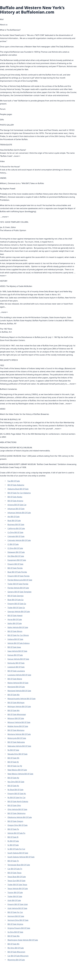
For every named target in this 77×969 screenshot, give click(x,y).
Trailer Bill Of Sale (15, 896)
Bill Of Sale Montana (16, 730)
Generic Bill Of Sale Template (19, 592)
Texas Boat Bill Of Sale (17, 876)
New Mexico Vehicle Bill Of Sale (20, 774)
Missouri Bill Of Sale (16, 718)
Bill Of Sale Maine (15, 679)
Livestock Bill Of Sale (16, 667)
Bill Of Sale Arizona (15, 501)
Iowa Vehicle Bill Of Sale (17, 651)
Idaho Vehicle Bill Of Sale (18, 627)
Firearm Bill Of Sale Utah (18, 904)
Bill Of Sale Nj (13, 762)
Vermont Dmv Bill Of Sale (18, 920)
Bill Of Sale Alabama (16, 485)
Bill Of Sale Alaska (15, 497)
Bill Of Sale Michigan (16, 702)
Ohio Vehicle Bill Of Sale (17, 809)
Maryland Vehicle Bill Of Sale (19, 690)
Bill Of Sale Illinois (15, 631)
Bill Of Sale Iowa (14, 647)
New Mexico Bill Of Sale (17, 770)
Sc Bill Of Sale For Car (16, 849)
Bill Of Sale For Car (15, 912)
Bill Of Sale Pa (13, 829)
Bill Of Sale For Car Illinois (18, 635)
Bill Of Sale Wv (13, 944)
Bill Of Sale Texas (14, 873)
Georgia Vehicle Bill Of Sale (19, 611)
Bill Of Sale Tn (13, 861)
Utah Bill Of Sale (14, 900)
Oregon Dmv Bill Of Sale (17, 825)
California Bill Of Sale (16, 528)
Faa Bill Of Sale (14, 481)
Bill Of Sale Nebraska (16, 742)
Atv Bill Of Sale (13, 516)
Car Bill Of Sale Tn (15, 869)
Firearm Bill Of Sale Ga (17, 603)
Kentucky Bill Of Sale (16, 663)
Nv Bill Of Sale (13, 750)
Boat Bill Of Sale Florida (17, 572)
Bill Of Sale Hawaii (15, 615)
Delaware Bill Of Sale (16, 552)
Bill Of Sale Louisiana (16, 671)
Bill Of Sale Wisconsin (16, 952)
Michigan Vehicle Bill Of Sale (19, 706)
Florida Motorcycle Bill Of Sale (20, 580)
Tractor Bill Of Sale (15, 892)
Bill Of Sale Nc (13, 785)
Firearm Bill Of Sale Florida (18, 576)
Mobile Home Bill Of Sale (18, 726)
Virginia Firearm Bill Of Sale (19, 928)
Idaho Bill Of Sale (15, 623)
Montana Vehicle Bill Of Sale (19, 734)
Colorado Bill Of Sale (16, 536)
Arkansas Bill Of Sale (16, 508)
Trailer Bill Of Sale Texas (17, 884)
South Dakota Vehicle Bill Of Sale (21, 857)
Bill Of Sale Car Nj (15, 766)
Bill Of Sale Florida (15, 568)
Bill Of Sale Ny (13, 778)
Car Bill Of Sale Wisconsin (18, 956)
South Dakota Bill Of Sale (18, 853)
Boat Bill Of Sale (14, 520)
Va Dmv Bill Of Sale (15, 932)
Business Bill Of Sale (16, 524)
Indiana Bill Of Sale (15, 639)
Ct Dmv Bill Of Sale (15, 548)
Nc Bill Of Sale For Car (17, 797)
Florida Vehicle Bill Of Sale (18, 588)
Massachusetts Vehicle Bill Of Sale (22, 698)
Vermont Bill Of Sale (16, 916)
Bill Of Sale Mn (14, 710)
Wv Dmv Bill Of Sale (16, 948)
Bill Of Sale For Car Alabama (19, 493)
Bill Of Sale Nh (13, 758)
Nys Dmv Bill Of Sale (16, 781)
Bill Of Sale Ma (13, 694)
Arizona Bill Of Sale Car (17, 505)
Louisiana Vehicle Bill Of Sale (19, 675)
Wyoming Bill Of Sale (16, 960)
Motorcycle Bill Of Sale (17, 738)
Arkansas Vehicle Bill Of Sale (19, 512)
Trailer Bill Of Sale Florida (18, 584)
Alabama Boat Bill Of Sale (18, 489)
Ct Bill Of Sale (13, 544)
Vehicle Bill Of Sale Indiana (19, 643)
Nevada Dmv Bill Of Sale (17, 754)
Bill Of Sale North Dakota (18, 801)
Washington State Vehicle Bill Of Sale (23, 940)
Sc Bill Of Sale (13, 845)
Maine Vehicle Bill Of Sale (18, 683)
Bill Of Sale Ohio (14, 805)
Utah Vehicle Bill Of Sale (17, 908)
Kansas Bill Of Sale (15, 655)
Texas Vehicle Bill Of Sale (18, 888)
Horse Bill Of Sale (15, 619)
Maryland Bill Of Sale (16, 687)
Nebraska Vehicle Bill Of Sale (19, 746)
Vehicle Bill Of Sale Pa (16, 833)
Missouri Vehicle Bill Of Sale (19, 722)
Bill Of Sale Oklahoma (16, 813)
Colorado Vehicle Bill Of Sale (19, 540)
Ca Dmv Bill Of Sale (15, 532)
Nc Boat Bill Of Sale (15, 789)
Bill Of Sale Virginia (15, 924)
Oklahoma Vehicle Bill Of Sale (20, 817)
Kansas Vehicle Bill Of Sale (18, 659)
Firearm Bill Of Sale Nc (17, 793)
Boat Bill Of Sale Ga (15, 599)
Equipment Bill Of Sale (17, 560)
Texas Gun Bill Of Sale (16, 880)
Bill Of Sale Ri (13, 837)
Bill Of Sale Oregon (15, 821)
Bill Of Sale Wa (13, 936)
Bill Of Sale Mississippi (17, 714)
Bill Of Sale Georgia (15, 596)
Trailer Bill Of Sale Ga (16, 607)
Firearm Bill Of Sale (15, 564)
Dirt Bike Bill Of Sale (16, 556)
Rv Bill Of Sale (13, 841)
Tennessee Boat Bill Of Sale (19, 865)
